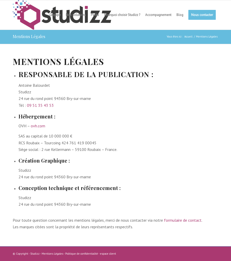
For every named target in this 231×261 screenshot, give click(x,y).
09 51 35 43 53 (40, 105)
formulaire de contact (183, 220)
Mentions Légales (29, 36)
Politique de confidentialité (81, 253)
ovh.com (38, 125)
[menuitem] (55, 15)
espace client (108, 253)
